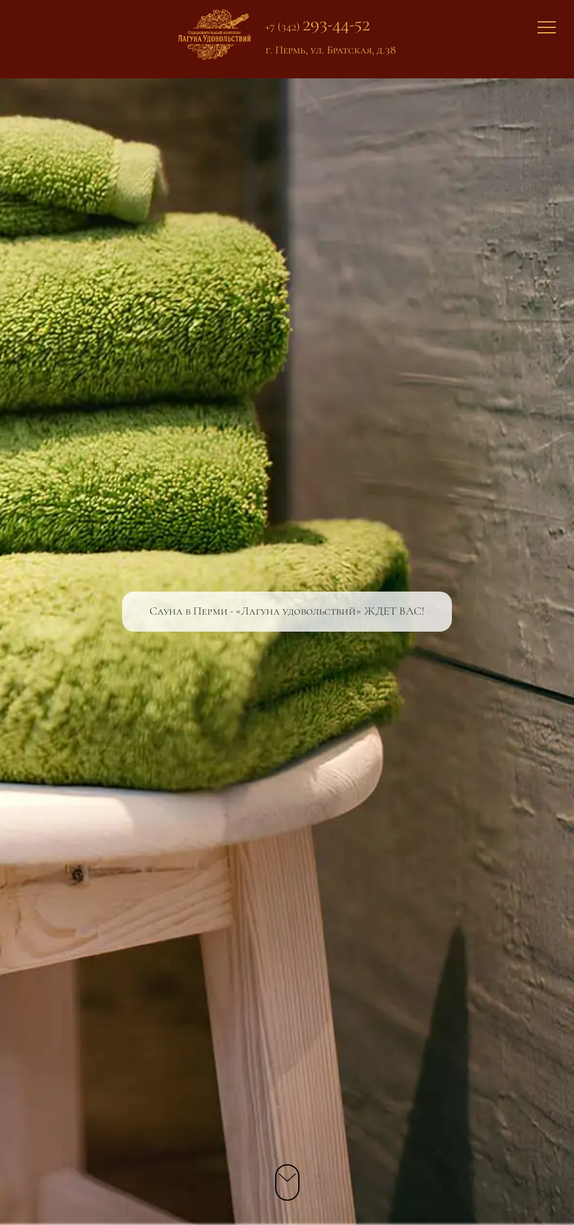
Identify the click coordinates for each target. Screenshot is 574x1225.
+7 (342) (317, 26)
